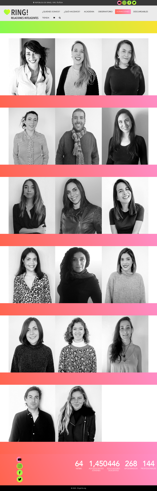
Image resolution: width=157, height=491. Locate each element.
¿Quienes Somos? (51, 11)
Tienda (45, 17)
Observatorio (105, 11)
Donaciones (122, 11)
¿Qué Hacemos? (72, 11)
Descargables (140, 11)
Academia (89, 11)
